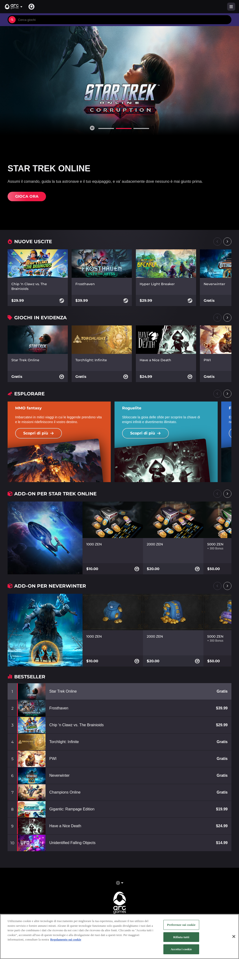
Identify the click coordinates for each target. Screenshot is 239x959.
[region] (119, 936)
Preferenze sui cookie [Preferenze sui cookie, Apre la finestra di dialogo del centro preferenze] (181, 925)
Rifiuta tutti (181, 937)
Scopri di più (38, 433)
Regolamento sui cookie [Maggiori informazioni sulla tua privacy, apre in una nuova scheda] (65, 939)
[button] (14, 6)
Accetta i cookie (181, 949)
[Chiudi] (234, 936)
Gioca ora (26, 196)
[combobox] (124, 20)
